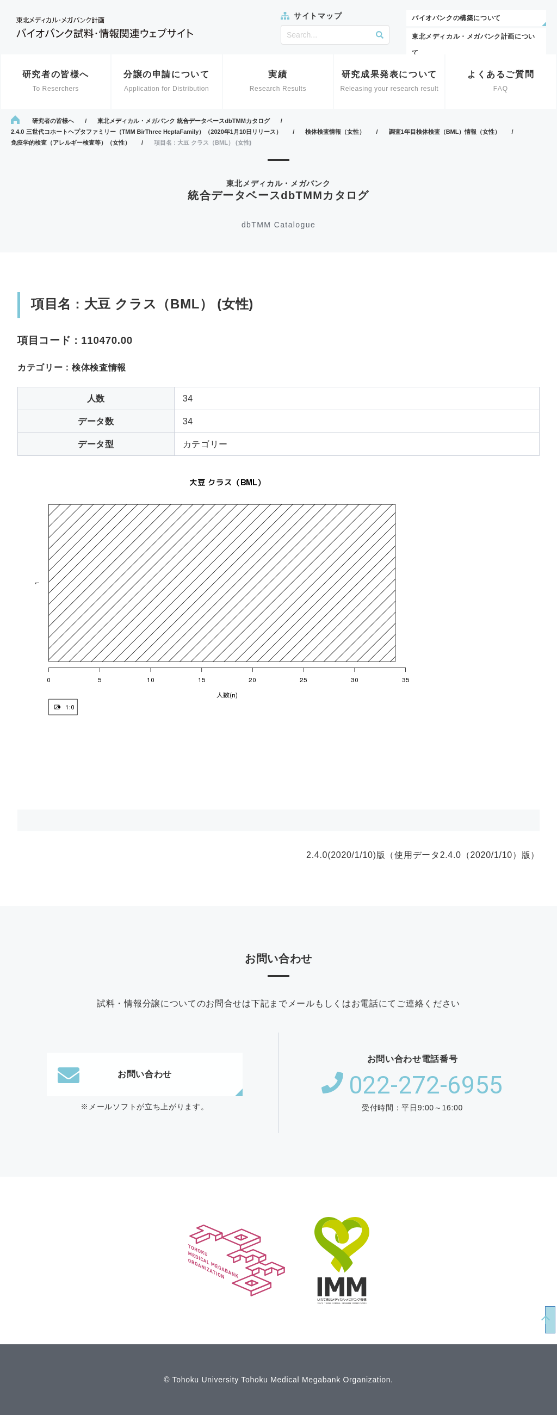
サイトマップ (318, 15)
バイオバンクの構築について (456, 18)
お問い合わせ (115, 1074)
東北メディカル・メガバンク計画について (473, 45)
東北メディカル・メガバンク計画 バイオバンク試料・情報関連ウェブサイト (104, 27)
